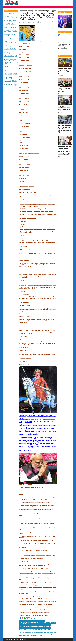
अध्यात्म (44, 21)
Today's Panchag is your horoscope (26, 626)
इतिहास (47, 21)
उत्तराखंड (49, 21)
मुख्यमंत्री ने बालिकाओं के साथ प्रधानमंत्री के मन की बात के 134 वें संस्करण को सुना (64, 90)
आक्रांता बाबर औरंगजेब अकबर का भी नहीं (38, 626)
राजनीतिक (25, 22)
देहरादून (52, 21)
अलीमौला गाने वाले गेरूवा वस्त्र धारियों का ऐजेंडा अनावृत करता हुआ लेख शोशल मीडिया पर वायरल (10, 44)
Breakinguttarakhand (39, 21)
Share (32, 618)
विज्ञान (34, 22)
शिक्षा (36, 22)
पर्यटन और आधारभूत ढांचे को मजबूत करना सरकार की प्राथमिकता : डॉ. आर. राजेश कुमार (10, 69)
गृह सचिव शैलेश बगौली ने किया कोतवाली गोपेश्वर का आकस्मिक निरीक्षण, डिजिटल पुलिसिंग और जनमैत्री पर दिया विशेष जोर (10, 22)
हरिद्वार (40, 22)
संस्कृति (38, 22)
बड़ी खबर (23, 22)
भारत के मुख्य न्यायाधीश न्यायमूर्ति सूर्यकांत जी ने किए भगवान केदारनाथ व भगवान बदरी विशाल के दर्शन (10, 15)
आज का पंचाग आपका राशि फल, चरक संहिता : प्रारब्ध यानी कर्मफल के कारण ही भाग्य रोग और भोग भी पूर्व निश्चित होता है (38, 632)
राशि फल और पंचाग (30, 22)
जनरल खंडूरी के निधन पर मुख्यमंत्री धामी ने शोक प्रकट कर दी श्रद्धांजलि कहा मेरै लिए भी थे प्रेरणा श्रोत (10, 86)
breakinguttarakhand (30, 21)
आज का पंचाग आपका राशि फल (47, 626)
